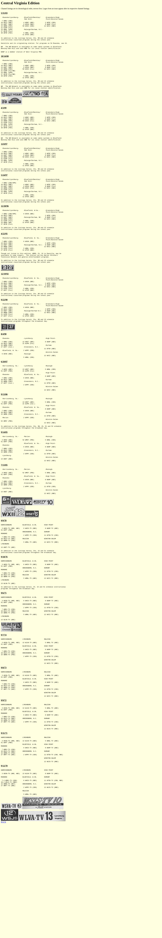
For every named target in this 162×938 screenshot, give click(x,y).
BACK (3, 936)
